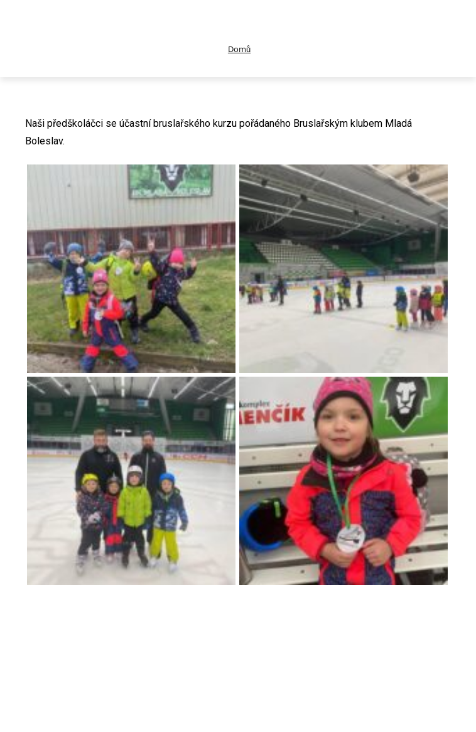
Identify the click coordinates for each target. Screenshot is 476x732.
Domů (239, 49)
